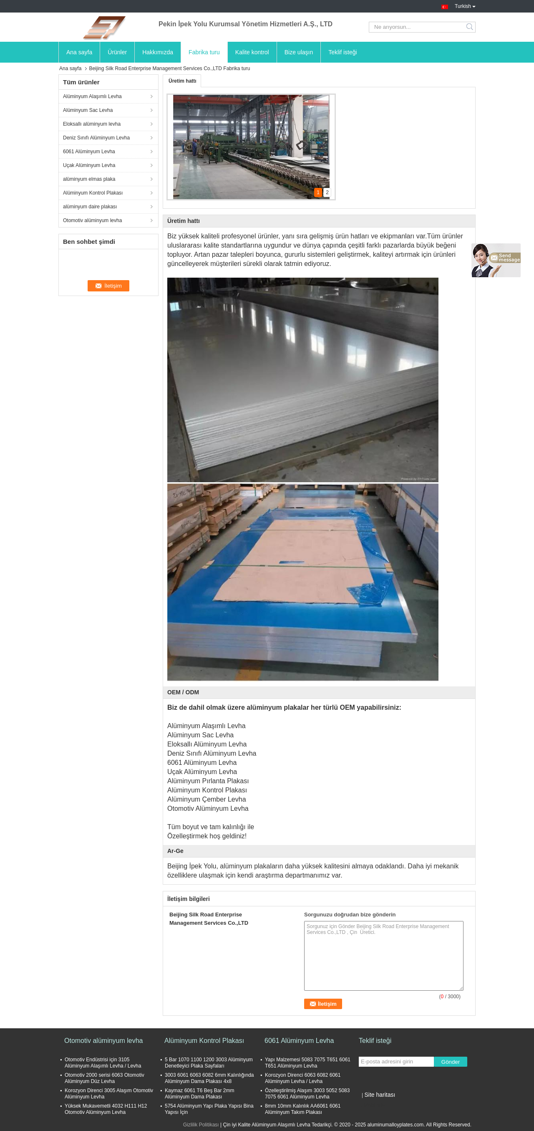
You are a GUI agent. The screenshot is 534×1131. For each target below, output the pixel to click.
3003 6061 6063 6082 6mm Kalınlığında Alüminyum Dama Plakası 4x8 (209, 1078)
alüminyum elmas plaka (89, 179)
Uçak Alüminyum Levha (89, 165)
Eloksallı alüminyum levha (92, 124)
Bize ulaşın (299, 52)
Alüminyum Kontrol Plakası (93, 193)
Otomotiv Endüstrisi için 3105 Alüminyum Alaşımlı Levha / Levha (103, 1063)
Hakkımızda (157, 52)
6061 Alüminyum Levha (89, 151)
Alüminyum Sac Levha (88, 110)
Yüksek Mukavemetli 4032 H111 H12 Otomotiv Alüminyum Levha (106, 1109)
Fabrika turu (204, 52)
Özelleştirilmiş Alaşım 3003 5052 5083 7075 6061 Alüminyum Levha (307, 1094)
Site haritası (379, 1094)
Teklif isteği (342, 52)
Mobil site (372, 1105)
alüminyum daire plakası (90, 207)
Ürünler (117, 52)
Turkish (465, 5)
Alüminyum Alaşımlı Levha (92, 96)
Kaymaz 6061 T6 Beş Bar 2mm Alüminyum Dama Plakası (199, 1094)
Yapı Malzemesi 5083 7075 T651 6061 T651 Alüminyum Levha (307, 1063)
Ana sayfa (79, 52)
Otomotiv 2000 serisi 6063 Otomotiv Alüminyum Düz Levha (104, 1078)
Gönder (450, 1062)
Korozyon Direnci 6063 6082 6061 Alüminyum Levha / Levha (302, 1078)
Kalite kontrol (252, 52)
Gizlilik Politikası (201, 1125)
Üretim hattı (182, 81)
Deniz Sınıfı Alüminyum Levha (96, 138)
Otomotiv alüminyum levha (92, 220)
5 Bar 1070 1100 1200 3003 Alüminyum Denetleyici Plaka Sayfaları (209, 1063)
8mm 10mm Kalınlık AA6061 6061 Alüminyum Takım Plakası (302, 1109)
